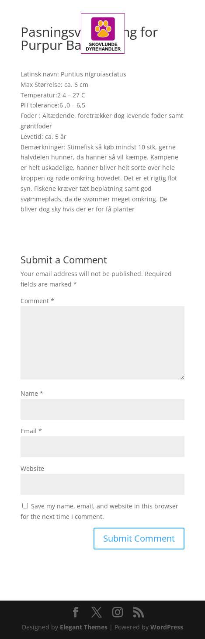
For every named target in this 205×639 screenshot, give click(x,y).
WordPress (166, 627)
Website (32, 468)
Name (32, 393)
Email (31, 431)
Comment (37, 301)
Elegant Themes (84, 627)
